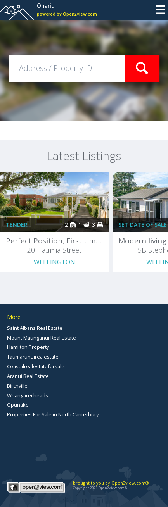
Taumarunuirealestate (33, 356)
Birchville (17, 385)
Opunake (18, 404)
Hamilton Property (28, 346)
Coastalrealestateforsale (35, 366)
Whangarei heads (27, 395)
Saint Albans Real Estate (34, 327)
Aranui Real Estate (28, 375)
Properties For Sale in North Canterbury (53, 414)
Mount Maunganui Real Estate (41, 337)
